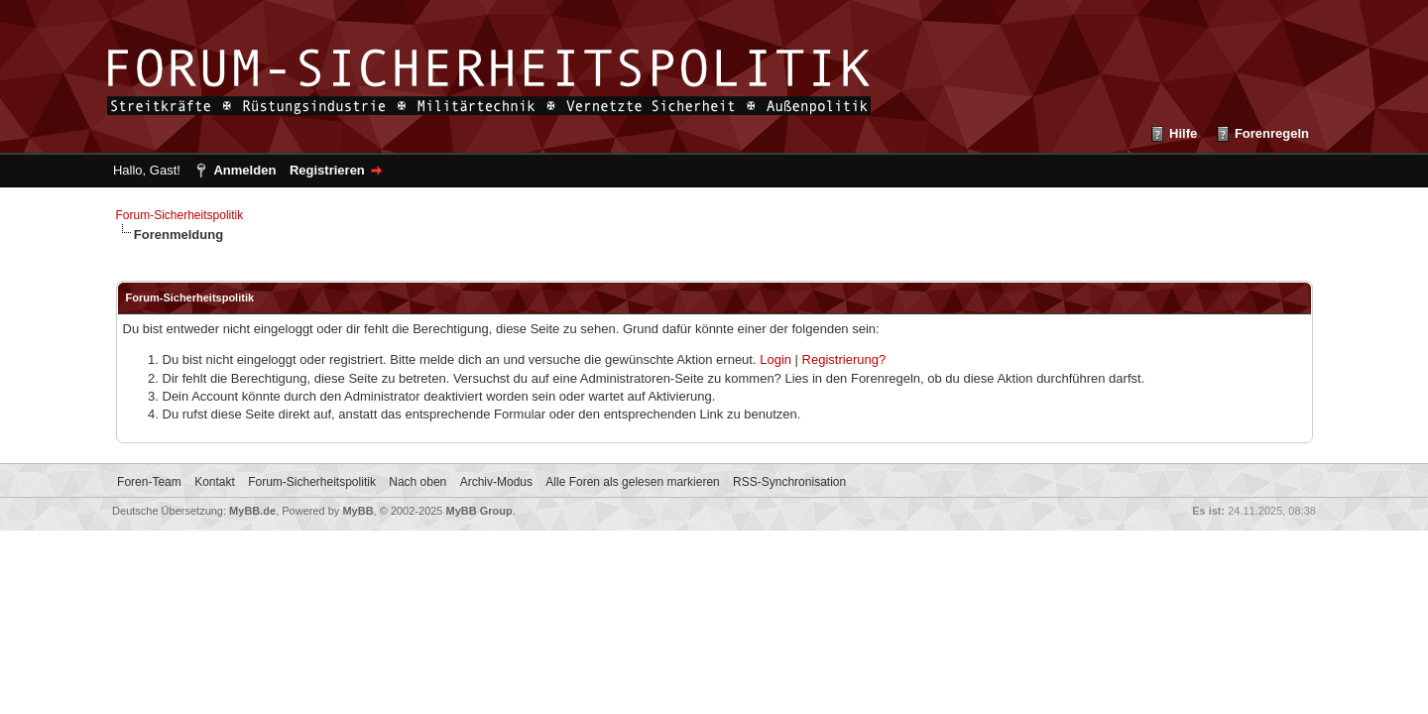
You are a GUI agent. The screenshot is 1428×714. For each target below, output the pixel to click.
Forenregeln (1272, 133)
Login (775, 359)
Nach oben (417, 482)
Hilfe (1183, 133)
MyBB (357, 511)
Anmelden (244, 170)
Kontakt (214, 482)
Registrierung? (844, 359)
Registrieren (327, 170)
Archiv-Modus (496, 482)
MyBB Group (479, 511)
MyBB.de (252, 511)
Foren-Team (149, 482)
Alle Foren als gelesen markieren (632, 482)
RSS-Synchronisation (789, 482)
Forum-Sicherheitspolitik (180, 215)
